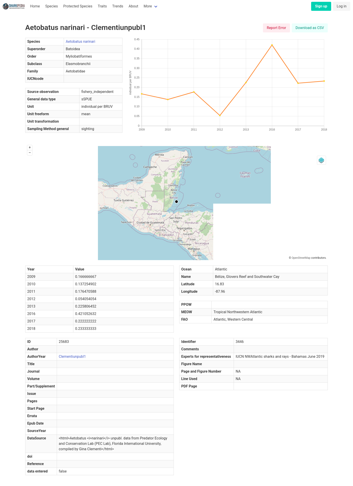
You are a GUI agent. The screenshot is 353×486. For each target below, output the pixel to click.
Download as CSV (310, 28)
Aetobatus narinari (80, 41)
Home (35, 6)
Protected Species (77, 6)
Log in (341, 6)
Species (51, 6)
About (133, 6)
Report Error (276, 28)
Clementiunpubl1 (72, 356)
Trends (117, 6)
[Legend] (321, 160)
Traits (102, 6)
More (148, 6)
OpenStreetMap (301, 257)
